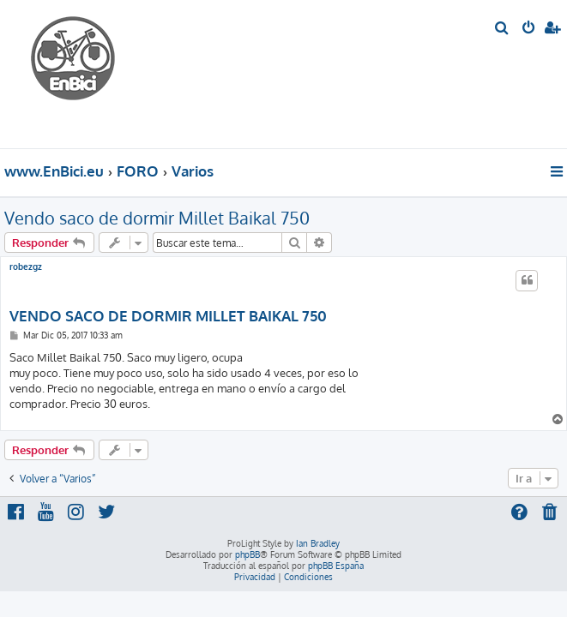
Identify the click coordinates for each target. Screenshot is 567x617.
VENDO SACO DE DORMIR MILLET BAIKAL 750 (168, 316)
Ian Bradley (318, 543)
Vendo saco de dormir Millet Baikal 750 (157, 218)
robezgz (25, 266)
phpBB (247, 554)
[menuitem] (502, 29)
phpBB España (336, 565)
